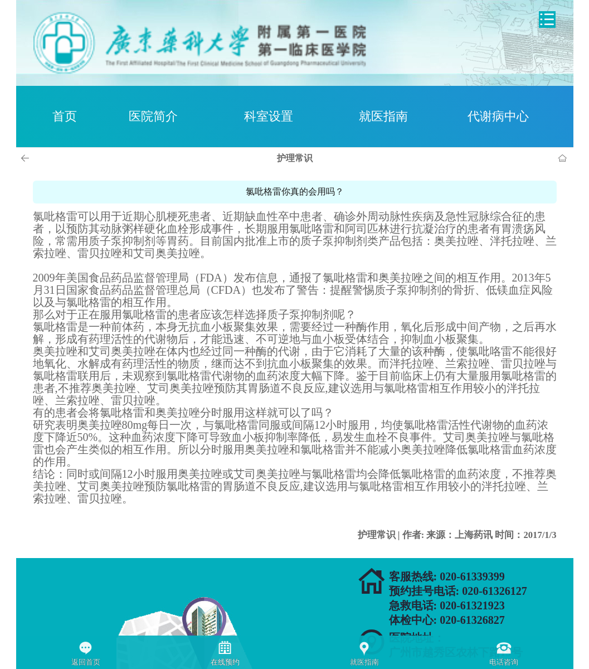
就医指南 (383, 116)
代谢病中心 (498, 116)
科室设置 (268, 116)
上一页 (26, 158)
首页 (64, 116)
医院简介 (153, 116)
